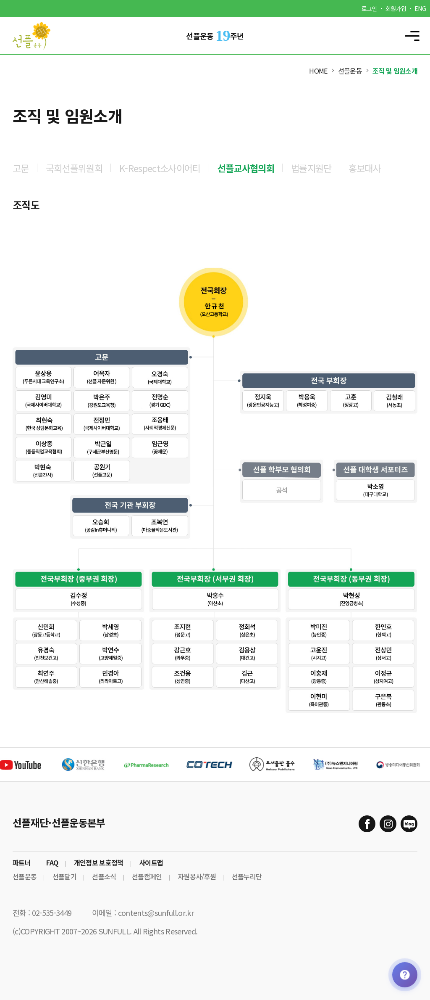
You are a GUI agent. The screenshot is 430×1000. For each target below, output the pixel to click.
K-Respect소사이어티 (160, 167)
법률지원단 (311, 167)
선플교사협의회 (246, 167)
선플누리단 (247, 876)
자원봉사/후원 (197, 876)
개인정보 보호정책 (98, 862)
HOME (318, 70)
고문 (21, 167)
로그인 (369, 8)
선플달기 (64, 876)
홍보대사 (365, 167)
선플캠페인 (147, 876)
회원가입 (395, 8)
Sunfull (38, 36)
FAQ (52, 862)
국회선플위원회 (74, 167)
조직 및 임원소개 (394, 70)
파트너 (22, 862)
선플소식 (104, 876)
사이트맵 (151, 862)
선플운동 (350, 70)
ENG (420, 8)
